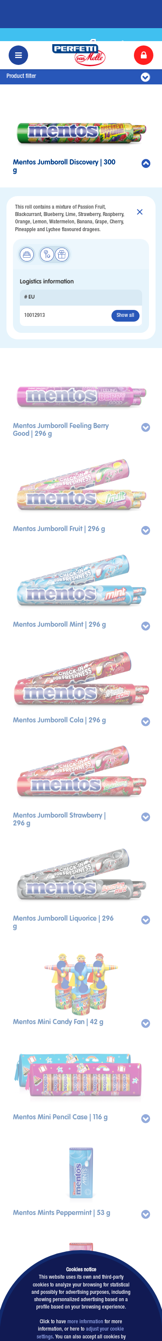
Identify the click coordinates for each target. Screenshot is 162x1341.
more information (85, 1281)
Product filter (78, 36)
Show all (125, 274)
